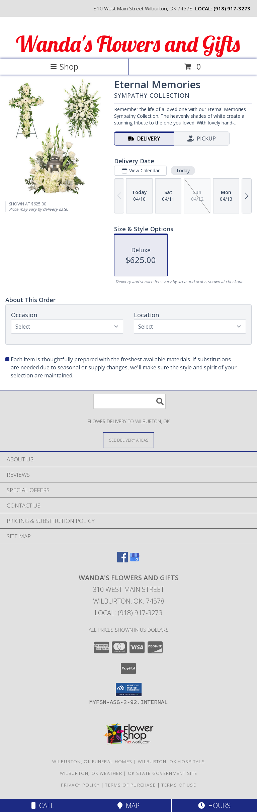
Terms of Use (178, 785)
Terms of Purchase (130, 785)
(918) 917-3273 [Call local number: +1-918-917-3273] (231, 8)
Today (183, 170)
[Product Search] (129, 401)
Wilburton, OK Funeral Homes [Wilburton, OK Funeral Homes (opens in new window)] (92, 761)
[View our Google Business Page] (134, 560)
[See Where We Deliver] (128, 440)
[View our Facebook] (122, 560)
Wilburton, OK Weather (91, 773)
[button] (129, 689)
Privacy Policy (80, 785)
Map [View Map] (128, 805)
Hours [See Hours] (214, 805)
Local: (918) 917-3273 (128, 612)
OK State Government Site (162, 773)
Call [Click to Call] (42, 805)
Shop (64, 66)
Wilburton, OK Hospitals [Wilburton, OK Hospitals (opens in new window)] (171, 761)
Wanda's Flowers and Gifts (128, 43)
